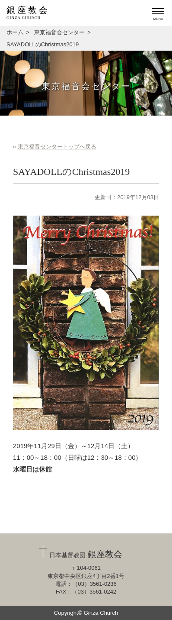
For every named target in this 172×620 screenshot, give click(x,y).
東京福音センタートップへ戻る (57, 146)
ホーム (14, 32)
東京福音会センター (59, 32)
